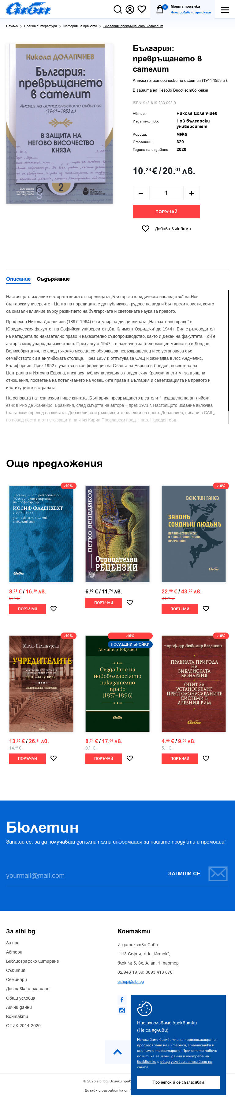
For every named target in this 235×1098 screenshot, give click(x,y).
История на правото (80, 26)
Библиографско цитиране (32, 961)
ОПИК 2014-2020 (23, 1026)
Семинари (16, 980)
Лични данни (19, 1007)
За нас (12, 943)
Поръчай (166, 212)
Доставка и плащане (28, 989)
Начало (12, 26)
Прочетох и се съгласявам (178, 1082)
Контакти (17, 1017)
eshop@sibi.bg (131, 981)
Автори (14, 952)
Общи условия (20, 998)
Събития (15, 970)
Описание (18, 279)
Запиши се (198, 873)
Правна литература (40, 26)
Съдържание (53, 279)
